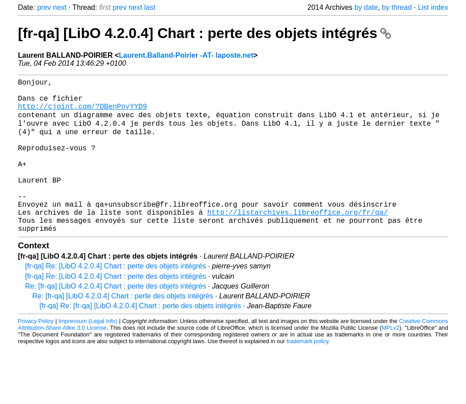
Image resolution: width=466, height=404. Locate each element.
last (149, 7)
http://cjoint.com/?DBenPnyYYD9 (82, 113)
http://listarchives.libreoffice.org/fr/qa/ (297, 241)
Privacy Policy (36, 353)
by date (366, 7)
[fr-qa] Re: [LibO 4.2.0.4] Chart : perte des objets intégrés (115, 298)
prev (44, 7)
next (59, 7)
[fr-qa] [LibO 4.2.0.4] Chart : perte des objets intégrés (204, 33)
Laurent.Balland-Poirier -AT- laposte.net (186, 55)
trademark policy (307, 373)
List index (433, 7)
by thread (397, 7)
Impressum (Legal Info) (87, 353)
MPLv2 (391, 360)
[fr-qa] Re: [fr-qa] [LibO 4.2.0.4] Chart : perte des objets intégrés (140, 338)
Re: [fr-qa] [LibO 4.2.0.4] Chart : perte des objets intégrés (115, 319)
